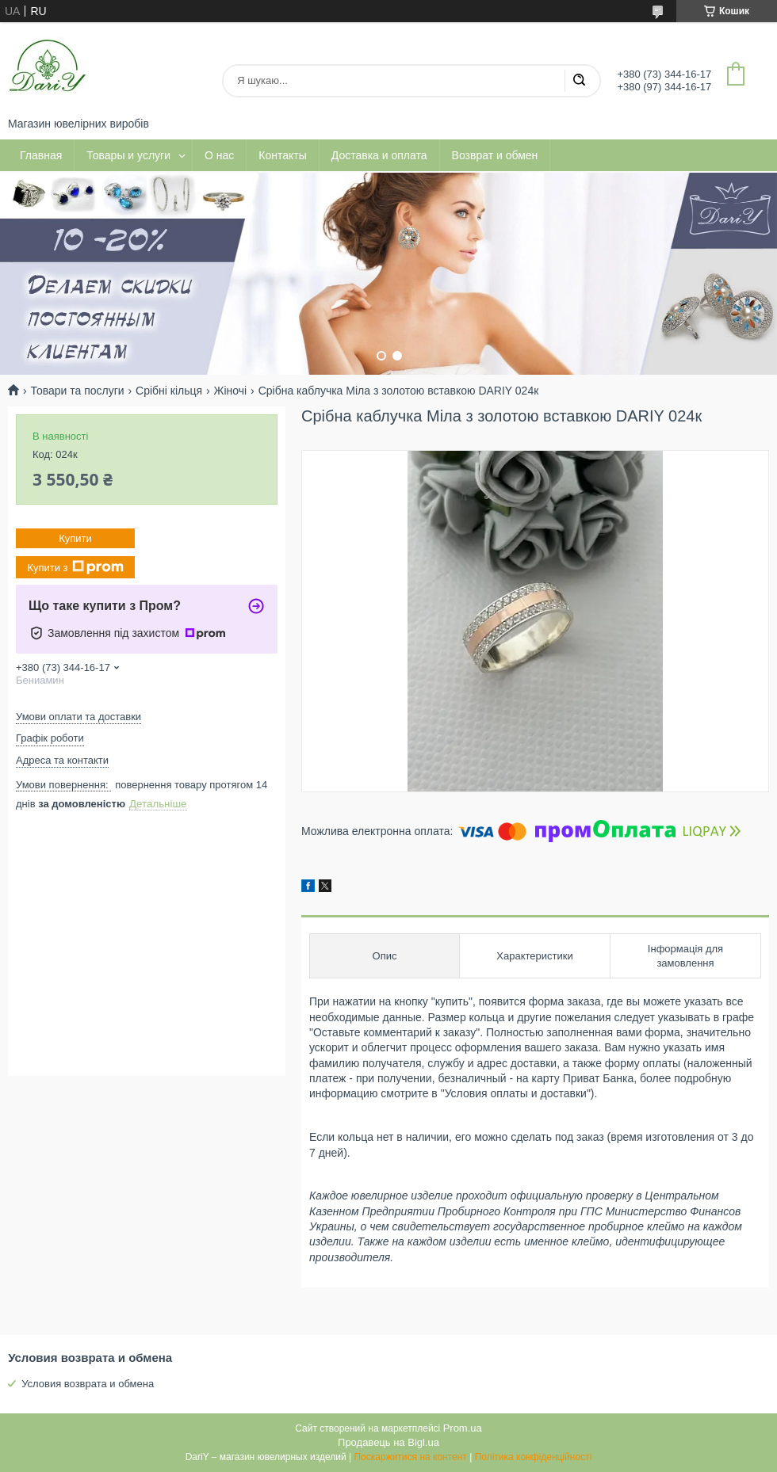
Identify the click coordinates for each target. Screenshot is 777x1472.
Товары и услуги (128, 155)
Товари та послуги (77, 390)
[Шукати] (579, 81)
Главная (41, 155)
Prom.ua (462, 1428)
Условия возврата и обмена (87, 1384)
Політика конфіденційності (533, 1456)
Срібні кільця (169, 390)
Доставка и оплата (379, 155)
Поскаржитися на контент (410, 1456)
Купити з (75, 567)
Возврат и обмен (495, 155)
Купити (75, 538)
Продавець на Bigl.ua (388, 1442)
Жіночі (230, 390)
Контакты (282, 155)
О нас (219, 155)
